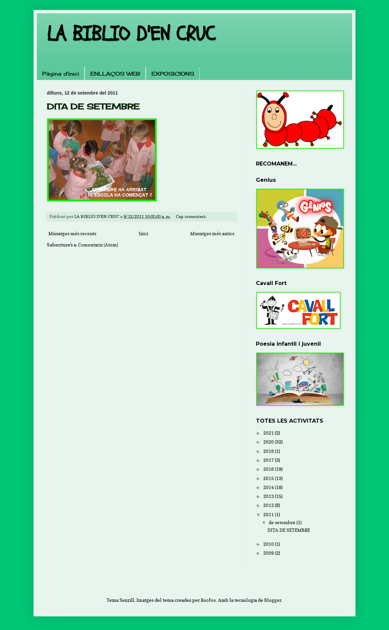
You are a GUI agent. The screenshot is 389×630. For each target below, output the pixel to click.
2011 (269, 514)
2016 (269, 469)
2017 (269, 460)
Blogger (272, 600)
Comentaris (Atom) (98, 244)
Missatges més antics (212, 233)
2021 (269, 433)
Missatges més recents (72, 233)
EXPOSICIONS (172, 73)
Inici (143, 233)
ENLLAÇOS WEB (115, 73)
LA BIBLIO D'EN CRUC (131, 34)
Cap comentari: (191, 216)
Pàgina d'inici (60, 73)
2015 (269, 478)
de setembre (282, 522)
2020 (269, 442)
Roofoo (208, 600)
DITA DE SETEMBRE (93, 106)
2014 (269, 487)
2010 (269, 544)
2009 (269, 553)
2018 (269, 451)
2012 (269, 505)
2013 (269, 496)
